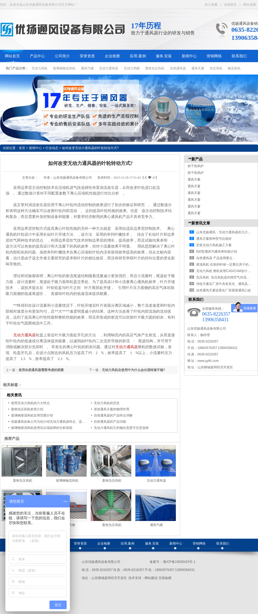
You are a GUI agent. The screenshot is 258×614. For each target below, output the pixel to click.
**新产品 (195, 159)
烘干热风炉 (196, 166)
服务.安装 (164, 56)
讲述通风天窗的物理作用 (111, 409)
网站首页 (12, 56)
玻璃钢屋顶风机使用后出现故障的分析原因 (41, 428)
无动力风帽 (132, 68)
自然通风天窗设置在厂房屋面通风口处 (223, 290)
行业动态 (51, 148)
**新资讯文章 (199, 223)
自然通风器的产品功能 (110, 422)
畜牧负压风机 (154, 68)
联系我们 (239, 56)
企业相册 (112, 56)
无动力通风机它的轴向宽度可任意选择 (121, 428)
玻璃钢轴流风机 (64, 68)
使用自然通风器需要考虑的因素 (41, 370)
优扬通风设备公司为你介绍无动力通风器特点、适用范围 (51, 422)
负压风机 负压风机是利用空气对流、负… (226, 277)
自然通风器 (178, 68)
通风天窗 (197, 68)
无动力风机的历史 (107, 403)
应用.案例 (138, 56)
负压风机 (216, 68)
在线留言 (230, 4)
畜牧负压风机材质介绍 (27, 409)
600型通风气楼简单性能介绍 (216, 251)
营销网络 (214, 56)
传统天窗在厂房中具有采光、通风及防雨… (226, 284)
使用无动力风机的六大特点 (30, 403)
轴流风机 (234, 68)
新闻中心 (189, 56)
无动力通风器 (108, 68)
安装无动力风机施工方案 (214, 245)
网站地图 (249, 4)
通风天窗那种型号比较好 (214, 239)
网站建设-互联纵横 (158, 578)
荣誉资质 (87, 56)
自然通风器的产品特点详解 (113, 415)
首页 (22, 148)
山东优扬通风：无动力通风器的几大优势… (226, 232)
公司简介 (62, 56)
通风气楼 (87, 68)
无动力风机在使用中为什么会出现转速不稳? (133, 370)
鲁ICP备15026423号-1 (179, 562)
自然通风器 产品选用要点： (216, 258)
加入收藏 (211, 4)
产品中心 (37, 56)
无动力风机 (39, 68)
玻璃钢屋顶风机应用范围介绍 (32, 415)
